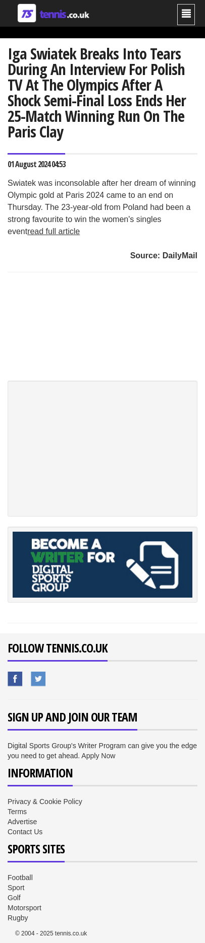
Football (20, 878)
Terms (17, 812)
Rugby (18, 918)
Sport (16, 888)
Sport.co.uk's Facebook (16, 679)
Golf (14, 898)
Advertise (22, 822)
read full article (53, 231)
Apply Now (98, 756)
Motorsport (24, 908)
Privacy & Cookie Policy (45, 801)
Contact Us (25, 832)
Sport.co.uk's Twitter (39, 679)
